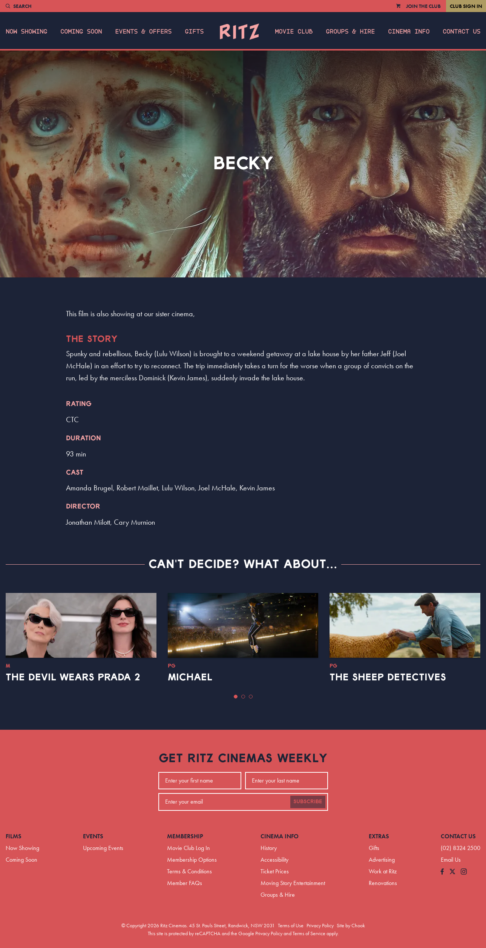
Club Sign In (466, 6)
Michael (190, 677)
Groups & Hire (350, 32)
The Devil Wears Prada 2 (73, 677)
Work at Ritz (383, 871)
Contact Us (461, 32)
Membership (185, 836)
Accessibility (274, 860)
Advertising (382, 860)
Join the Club (423, 6)
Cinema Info (408, 32)
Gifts (194, 32)
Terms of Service (309, 933)
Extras (379, 836)
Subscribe (307, 801)
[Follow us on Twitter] (452, 872)
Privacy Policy (320, 925)
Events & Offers (143, 32)
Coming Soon (81, 32)
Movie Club (294, 32)
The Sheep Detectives (388, 677)
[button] (236, 696)
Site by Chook (351, 925)
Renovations (383, 883)
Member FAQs (184, 883)
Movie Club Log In (188, 848)
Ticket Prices (275, 871)
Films (13, 836)
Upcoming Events (103, 848)
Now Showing (26, 32)
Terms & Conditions (189, 871)
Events (93, 836)
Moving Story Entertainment (293, 883)
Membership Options (192, 860)
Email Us (451, 860)
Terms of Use (291, 925)
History (269, 848)
